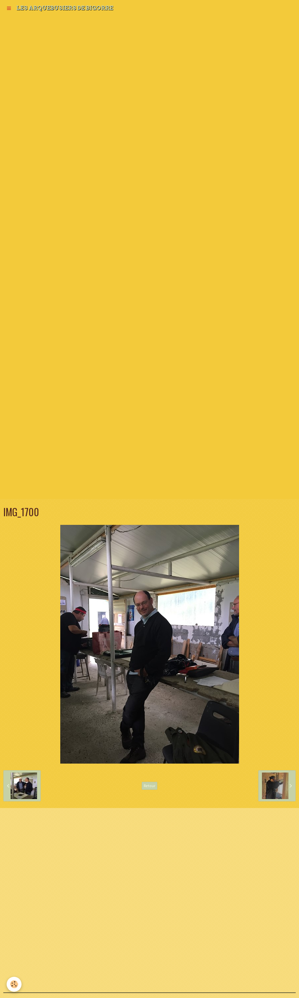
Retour (149, 785)
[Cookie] (14, 984)
